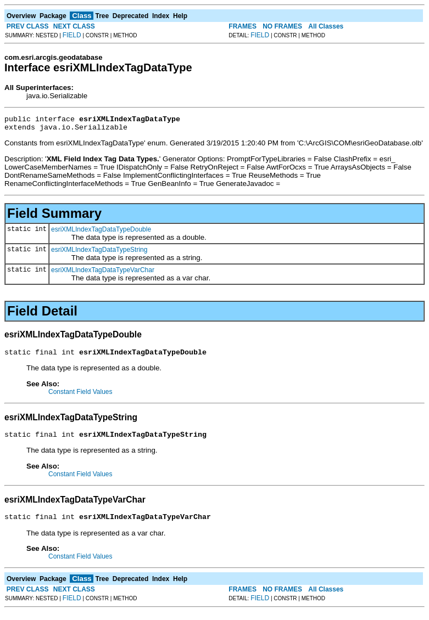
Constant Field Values (80, 397)
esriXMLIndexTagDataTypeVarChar (102, 273)
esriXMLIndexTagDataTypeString (99, 253)
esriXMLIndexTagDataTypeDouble (101, 232)
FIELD (72, 35)
